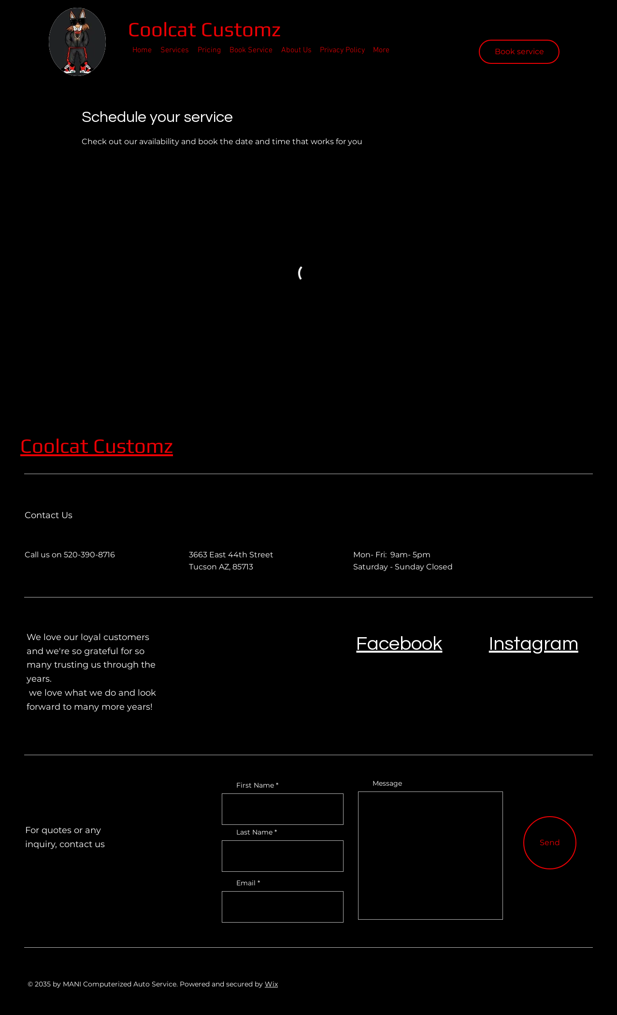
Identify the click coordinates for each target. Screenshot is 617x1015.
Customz (133, 445)
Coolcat (164, 29)
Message (387, 783)
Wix (271, 984)
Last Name (254, 832)
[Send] (549, 842)
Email (246, 883)
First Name (255, 785)
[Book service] (519, 52)
